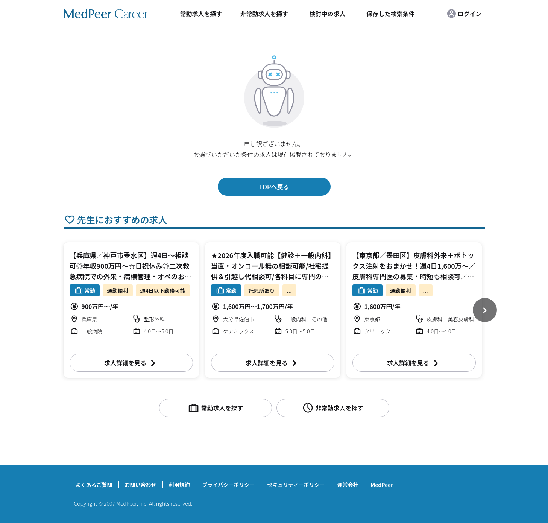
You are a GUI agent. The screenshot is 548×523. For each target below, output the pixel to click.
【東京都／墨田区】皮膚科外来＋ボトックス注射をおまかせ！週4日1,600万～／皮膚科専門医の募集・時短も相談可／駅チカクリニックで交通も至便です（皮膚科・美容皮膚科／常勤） (413, 276)
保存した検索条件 (390, 13)
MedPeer (381, 484)
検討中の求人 (327, 13)
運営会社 (347, 484)
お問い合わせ (140, 484)
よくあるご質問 (94, 484)
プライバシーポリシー (228, 484)
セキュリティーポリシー (296, 484)
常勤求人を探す (201, 13)
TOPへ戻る (274, 186)
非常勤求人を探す (264, 13)
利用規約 (179, 484)
